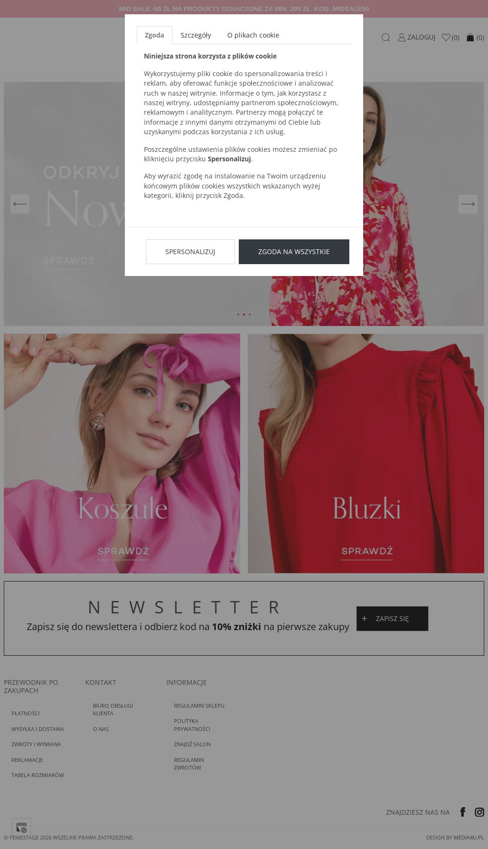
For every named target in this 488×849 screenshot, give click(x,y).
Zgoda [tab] (154, 34)
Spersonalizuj (190, 251)
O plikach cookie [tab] (253, 34)
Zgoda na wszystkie (294, 251)
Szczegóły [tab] (196, 34)
